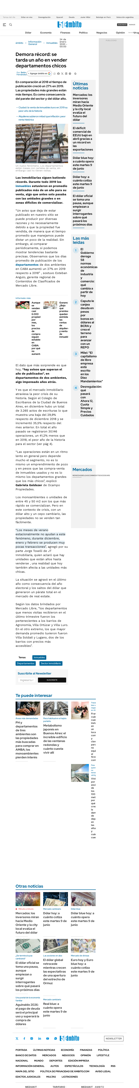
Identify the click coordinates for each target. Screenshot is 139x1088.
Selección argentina (125, 17)
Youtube (47, 1038)
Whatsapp (55, 1038)
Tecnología (97, 1066)
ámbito (19, 43)
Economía (45, 32)
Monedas (77, 475)
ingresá (132, 24)
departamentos (27, 264)
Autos (54, 1066)
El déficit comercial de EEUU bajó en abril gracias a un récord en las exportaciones (83, 138)
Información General (34, 43)
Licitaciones (70, 1076)
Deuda (71, 17)
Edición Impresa (78, 1060)
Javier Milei (85, 17)
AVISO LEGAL (103, 1071)
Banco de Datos (26, 1055)
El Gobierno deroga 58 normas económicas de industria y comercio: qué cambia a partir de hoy (89, 272)
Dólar (28, 32)
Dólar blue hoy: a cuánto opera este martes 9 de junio (83, 163)
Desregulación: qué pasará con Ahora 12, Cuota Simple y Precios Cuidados (91, 401)
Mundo (38, 1060)
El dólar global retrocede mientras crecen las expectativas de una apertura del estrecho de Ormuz (54, 971)
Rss (113, 1066)
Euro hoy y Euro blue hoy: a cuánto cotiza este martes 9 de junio (82, 967)
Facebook (24, 1038)
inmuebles (23, 186)
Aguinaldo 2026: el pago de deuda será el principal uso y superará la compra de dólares (28, 1014)
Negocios (101, 32)
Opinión (120, 32)
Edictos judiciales (28, 1076)
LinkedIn (39, 1038)
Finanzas (65, 32)
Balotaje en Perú (103, 17)
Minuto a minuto (26, 909)
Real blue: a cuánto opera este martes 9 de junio (55, 1009)
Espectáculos (74, 1066)
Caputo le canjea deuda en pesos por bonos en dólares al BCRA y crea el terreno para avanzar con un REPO (87, 324)
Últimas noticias (44, 1050)
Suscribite (52, 680)
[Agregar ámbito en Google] (39, 73)
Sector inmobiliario (51, 663)
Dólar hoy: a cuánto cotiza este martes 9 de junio (82, 182)
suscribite (122, 24)
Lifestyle (103, 1055)
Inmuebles (51, 43)
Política (83, 32)
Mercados (49, 1055)
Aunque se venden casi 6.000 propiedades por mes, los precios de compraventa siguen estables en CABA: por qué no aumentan (39, 328)
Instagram (31, 1038)
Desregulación (44, 17)
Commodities (95, 475)
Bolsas (85, 475)
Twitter (17, 1038)
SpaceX (59, 17)
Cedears (105, 475)
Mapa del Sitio (25, 1071)
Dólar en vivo (26, 17)
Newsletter (132, 32)
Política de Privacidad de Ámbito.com (64, 1071)
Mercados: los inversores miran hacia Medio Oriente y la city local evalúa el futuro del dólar (83, 107)
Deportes (55, 1060)
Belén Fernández (22, 73)
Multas (51, 1076)
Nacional (22, 1060)
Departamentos (25, 663)
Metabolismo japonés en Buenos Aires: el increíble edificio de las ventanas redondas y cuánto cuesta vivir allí (55, 739)
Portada (21, 1050)
